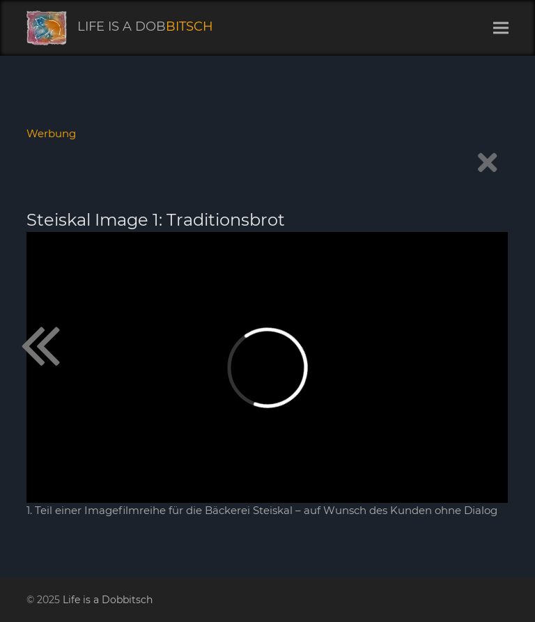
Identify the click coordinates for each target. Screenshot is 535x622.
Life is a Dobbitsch (108, 599)
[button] (501, 28)
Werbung (51, 133)
